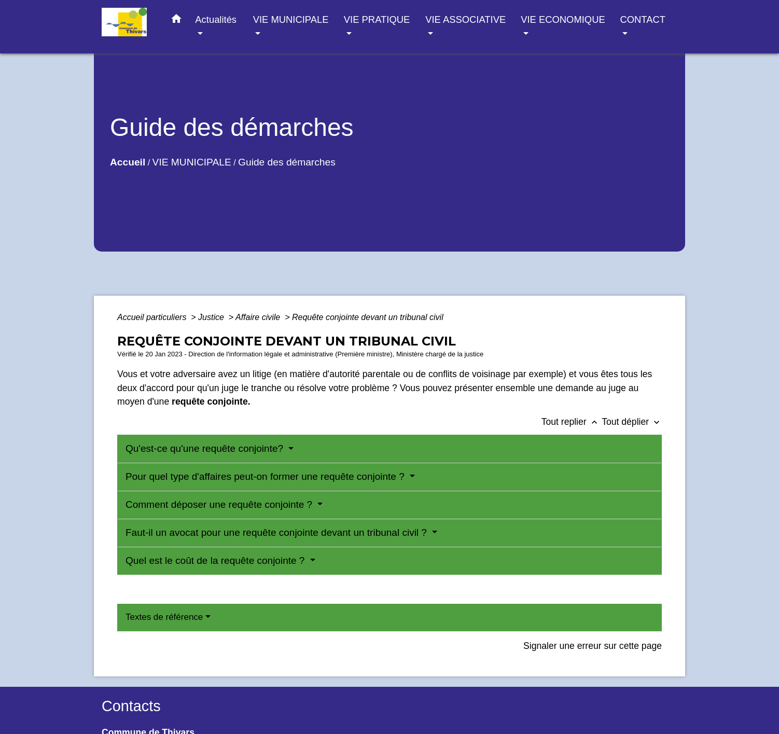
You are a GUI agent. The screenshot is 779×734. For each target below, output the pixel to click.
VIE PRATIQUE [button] (377, 19)
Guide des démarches (287, 162)
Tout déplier (632, 422)
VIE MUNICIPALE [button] (291, 19)
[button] (176, 20)
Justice (212, 317)
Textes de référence (164, 617)
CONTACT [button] (642, 19)
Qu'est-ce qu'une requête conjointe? (206, 448)
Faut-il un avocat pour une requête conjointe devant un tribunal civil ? (277, 532)
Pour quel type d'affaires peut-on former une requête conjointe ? (266, 476)
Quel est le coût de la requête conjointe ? (217, 560)
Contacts (131, 706)
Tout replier (571, 422)
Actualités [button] (216, 19)
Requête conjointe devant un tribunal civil (367, 317)
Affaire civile (259, 317)
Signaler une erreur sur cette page (592, 646)
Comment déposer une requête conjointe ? (220, 504)
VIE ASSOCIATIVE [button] (465, 19)
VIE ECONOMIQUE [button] (563, 19)
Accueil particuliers (153, 317)
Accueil (127, 162)
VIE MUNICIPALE (191, 162)
